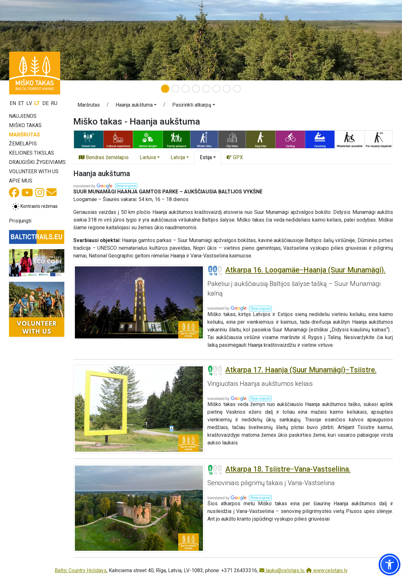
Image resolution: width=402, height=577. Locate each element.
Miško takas (25, 125)
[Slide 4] (196, 89)
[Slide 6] (216, 89)
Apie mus (20, 181)
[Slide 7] (226, 89)
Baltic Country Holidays (81, 570)
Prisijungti (20, 221)
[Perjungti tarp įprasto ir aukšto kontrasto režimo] (34, 206)
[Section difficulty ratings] (215, 270)
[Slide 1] (165, 89)
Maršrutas (24, 135)
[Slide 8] (237, 89)
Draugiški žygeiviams (37, 162)
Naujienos (22, 116)
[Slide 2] (175, 89)
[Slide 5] (206, 89)
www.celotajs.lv (327, 570)
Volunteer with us (34, 171)
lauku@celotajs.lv (281, 570)
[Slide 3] (185, 89)
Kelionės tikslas (31, 153)
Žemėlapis (23, 144)
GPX (235, 157)
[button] (136, 106)
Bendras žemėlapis (104, 157)
